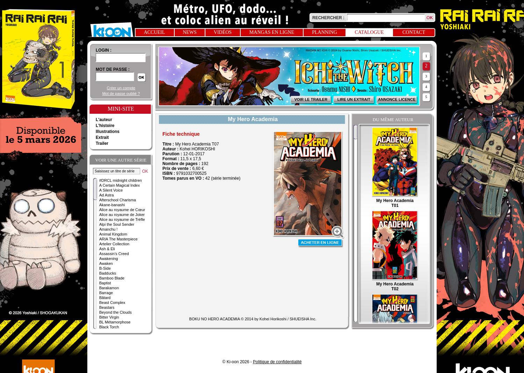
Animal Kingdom (113, 234)
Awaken (106, 263)
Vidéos (223, 32)
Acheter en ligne (320, 243)
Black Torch (109, 327)
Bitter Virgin (109, 317)
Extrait (102, 137)
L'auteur (104, 119)
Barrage (106, 293)
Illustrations (107, 131)
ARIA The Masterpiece (118, 239)
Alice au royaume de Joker (122, 214)
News (190, 32)
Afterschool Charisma (117, 200)
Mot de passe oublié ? (121, 93)
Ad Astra (106, 195)
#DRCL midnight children (120, 180)
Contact (413, 32)
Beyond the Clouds (115, 312)
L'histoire (105, 125)
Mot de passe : (113, 69)
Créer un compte (121, 88)
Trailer (102, 143)
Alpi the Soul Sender (116, 224)
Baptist (105, 283)
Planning (324, 32)
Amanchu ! (108, 229)
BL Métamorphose (114, 322)
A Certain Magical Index (119, 185)
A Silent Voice (111, 190)
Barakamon (109, 288)
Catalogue (369, 32)
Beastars (106, 307)
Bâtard (104, 298)
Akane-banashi (112, 205)
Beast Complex (112, 302)
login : (103, 50)
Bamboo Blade (111, 278)
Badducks (107, 273)
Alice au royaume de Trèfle (122, 219)
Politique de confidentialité (277, 361)
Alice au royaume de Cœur (122, 210)
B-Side (105, 268)
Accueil (154, 32)
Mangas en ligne (271, 32)
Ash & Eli (107, 249)
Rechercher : (328, 17)
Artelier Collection (114, 244)
